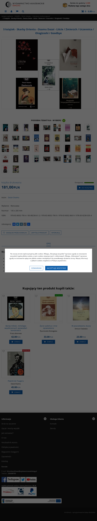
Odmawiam (36, 268)
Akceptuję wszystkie (56, 268)
